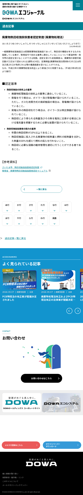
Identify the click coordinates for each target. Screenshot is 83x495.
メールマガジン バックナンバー (15, 485)
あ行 (7, 204)
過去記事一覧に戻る (15, 238)
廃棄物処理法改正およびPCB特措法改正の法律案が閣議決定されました (58, 300)
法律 (31, 292)
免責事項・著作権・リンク (13, 477)
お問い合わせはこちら (41, 378)
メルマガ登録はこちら (14, 445)
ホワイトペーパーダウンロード (53, 445)
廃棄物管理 (21, 292)
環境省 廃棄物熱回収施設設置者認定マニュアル (25, 170)
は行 (66, 204)
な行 (54, 204)
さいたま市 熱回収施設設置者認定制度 (20, 167)
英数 (54, 218)
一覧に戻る (41, 189)
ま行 (7, 218)
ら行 (31, 218)
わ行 (43, 218)
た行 (43, 204)
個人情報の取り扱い (10, 473)
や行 (19, 218)
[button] (69, 311)
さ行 (31, 204)
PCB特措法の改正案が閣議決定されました (19, 298)
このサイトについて (10, 481)
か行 (19, 204)
